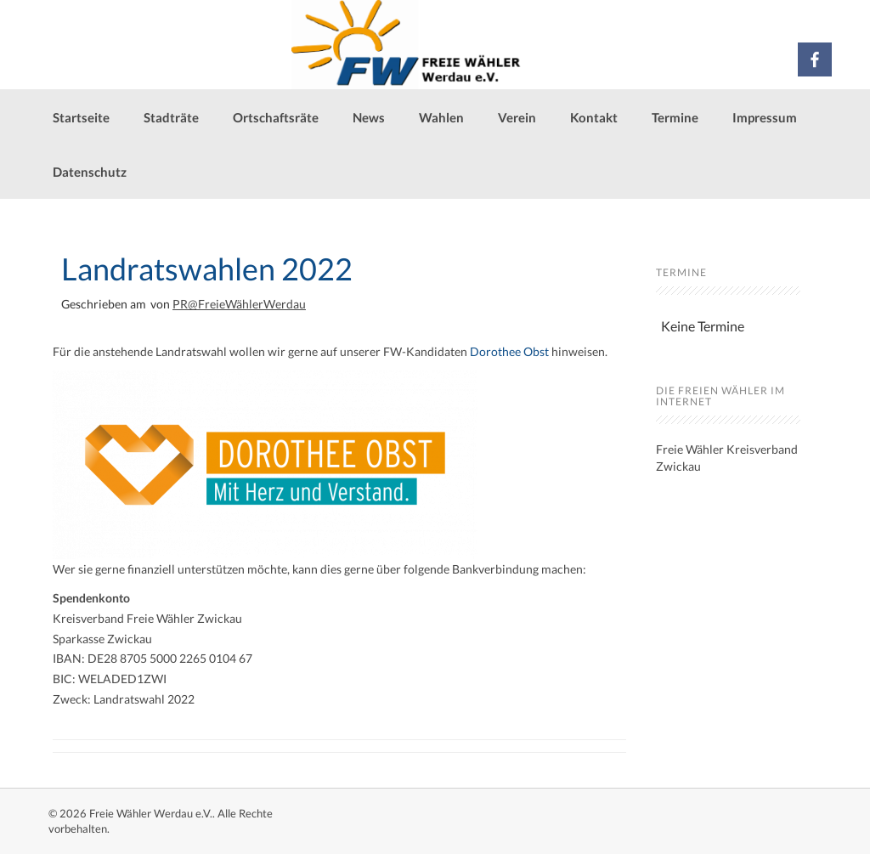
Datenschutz (90, 171)
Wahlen (441, 117)
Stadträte (171, 117)
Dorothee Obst (509, 351)
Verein (517, 117)
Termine (675, 117)
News (369, 117)
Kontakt (594, 117)
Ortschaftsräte (276, 117)
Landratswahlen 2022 (207, 268)
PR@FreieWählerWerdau (239, 304)
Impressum (764, 117)
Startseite (81, 117)
